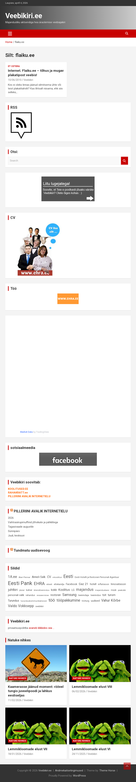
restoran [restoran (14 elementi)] (55, 595)
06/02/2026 (78, 691)
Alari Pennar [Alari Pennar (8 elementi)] (24, 577)
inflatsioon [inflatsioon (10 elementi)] (103, 584)
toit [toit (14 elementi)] (104, 595)
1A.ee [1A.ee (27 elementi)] (12, 577)
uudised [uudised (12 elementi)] (95, 600)
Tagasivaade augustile (21, 526)
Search (124, 161)
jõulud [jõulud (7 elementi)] (21, 590)
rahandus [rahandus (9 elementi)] (30, 595)
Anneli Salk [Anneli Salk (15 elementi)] (39, 577)
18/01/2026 (14, 753)
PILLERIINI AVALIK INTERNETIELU (29, 496)
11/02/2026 (14, 700)
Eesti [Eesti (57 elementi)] (68, 576)
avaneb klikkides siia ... (41, 628)
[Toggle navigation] (10, 34)
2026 (11, 517)
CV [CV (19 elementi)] (49, 577)
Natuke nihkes (19, 640)
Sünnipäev (14, 531)
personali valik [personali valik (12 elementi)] (16, 595)
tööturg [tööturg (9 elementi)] (85, 600)
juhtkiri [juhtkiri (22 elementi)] (13, 590)
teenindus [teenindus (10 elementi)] (95, 595)
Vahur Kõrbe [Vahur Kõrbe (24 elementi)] (110, 600)
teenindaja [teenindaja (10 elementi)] (83, 595)
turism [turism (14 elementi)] (111, 595)
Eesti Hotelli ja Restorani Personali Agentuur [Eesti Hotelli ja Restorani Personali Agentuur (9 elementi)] (97, 577)
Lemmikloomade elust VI (91, 749)
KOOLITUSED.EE (18, 488)
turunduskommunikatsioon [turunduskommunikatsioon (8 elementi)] (34, 601)
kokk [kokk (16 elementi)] (54, 590)
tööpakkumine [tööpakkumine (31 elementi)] (68, 600)
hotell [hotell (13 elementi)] (93, 584)
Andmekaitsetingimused (69, 770)
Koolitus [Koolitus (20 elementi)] (64, 590)
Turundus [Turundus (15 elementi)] (13, 600)
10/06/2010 (14, 79)
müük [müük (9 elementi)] (113, 590)
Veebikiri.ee (23, 16)
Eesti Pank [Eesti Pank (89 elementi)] (20, 583)
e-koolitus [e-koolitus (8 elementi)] (57, 577)
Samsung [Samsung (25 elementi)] (69, 595)
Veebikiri (28, 79)
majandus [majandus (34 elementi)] (85, 589)
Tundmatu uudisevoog (32, 550)
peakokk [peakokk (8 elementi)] (122, 590)
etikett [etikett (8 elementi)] (49, 584)
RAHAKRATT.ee (18, 492)
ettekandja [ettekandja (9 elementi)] (59, 584)
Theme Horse (107, 770)
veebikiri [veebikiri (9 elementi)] (39, 606)
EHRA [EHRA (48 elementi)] (39, 583)
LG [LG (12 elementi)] (73, 590)
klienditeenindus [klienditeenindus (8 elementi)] (41, 590)
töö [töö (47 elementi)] (52, 600)
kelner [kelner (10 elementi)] (29, 590)
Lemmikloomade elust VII (27, 749)
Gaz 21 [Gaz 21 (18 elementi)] (83, 584)
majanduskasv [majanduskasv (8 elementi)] (102, 590)
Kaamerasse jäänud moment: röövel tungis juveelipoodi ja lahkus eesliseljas (36, 691)
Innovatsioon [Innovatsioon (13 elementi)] (118, 584)
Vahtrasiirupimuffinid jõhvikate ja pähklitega (33, 522)
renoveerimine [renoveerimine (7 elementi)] (43, 595)
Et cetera (14, 66)
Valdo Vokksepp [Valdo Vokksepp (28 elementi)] (21, 606)
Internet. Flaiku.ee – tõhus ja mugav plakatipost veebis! (36, 73)
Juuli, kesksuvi (16, 535)
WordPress (79, 775)
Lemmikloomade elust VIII (92, 687)
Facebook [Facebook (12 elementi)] (71, 584)
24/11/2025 (78, 753)
